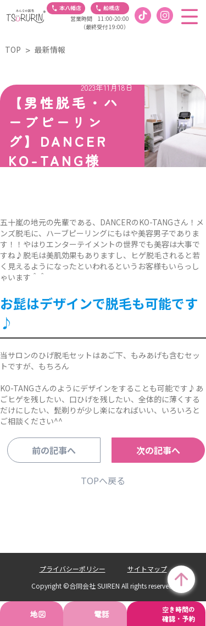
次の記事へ (158, 450)
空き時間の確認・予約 (178, 614)
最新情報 (50, 49)
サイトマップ (147, 568)
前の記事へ (54, 450)
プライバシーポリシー (72, 568)
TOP (13, 49)
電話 (101, 613)
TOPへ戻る (103, 480)
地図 (38, 613)
